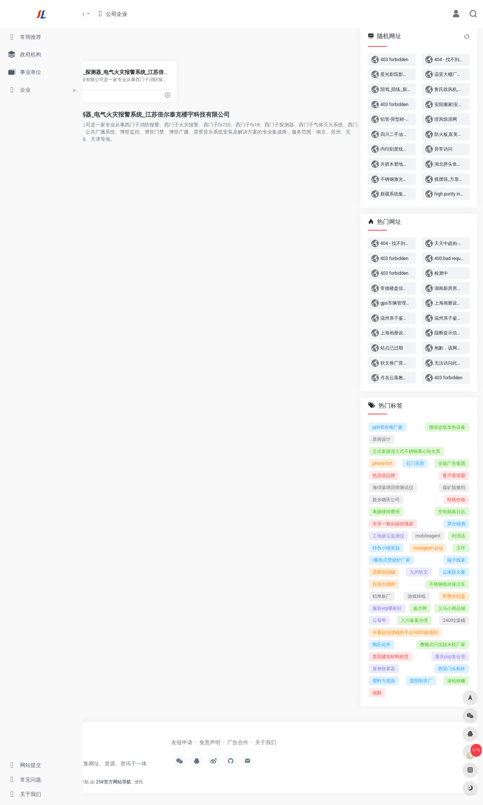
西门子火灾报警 (112, 46)
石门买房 (415, 463)
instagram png (428, 548)
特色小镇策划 (386, 548)
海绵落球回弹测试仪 (392, 487)
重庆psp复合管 (450, 656)
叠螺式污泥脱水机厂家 (442, 644)
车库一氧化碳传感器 (392, 523)
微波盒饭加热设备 (447, 427)
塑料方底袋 (383, 680)
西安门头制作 (451, 668)
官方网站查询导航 (151, 788)
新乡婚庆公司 (386, 499)
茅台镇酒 (456, 523)
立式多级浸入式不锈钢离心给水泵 (406, 451)
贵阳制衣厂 (421, 680)
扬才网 (420, 608)
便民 (218, 788)
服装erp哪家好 (386, 608)
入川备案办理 (414, 620)
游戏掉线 (417, 596)
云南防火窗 (454, 572)
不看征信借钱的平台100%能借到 (405, 632)
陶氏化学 (381, 644)
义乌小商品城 (451, 608)
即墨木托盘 (454, 596)
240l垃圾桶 (454, 620)
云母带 (379, 620)
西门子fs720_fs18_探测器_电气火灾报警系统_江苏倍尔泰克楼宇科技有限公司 (205, 114)
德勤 (376, 693)
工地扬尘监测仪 (388, 536)
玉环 (460, 548)
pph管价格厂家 (387, 427)
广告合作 (290, 742)
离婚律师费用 (386, 511)
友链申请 (235, 742)
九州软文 (419, 572)
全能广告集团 (451, 463)
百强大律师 (383, 584)
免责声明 (263, 742)
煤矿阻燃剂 (454, 487)
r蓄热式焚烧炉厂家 (391, 560)
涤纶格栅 (456, 680)
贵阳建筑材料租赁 (390, 656)
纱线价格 (456, 499)
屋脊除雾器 (383, 668)
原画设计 (381, 439)
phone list (382, 463)
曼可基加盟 (454, 475)
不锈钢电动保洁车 (447, 584)
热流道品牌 (383, 475)
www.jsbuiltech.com (112, 96)
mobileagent (428, 536)
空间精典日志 (451, 511)
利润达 (458, 536)
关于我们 (318, 742)
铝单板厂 (381, 596)
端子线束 (456, 560)
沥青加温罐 (383, 572)
